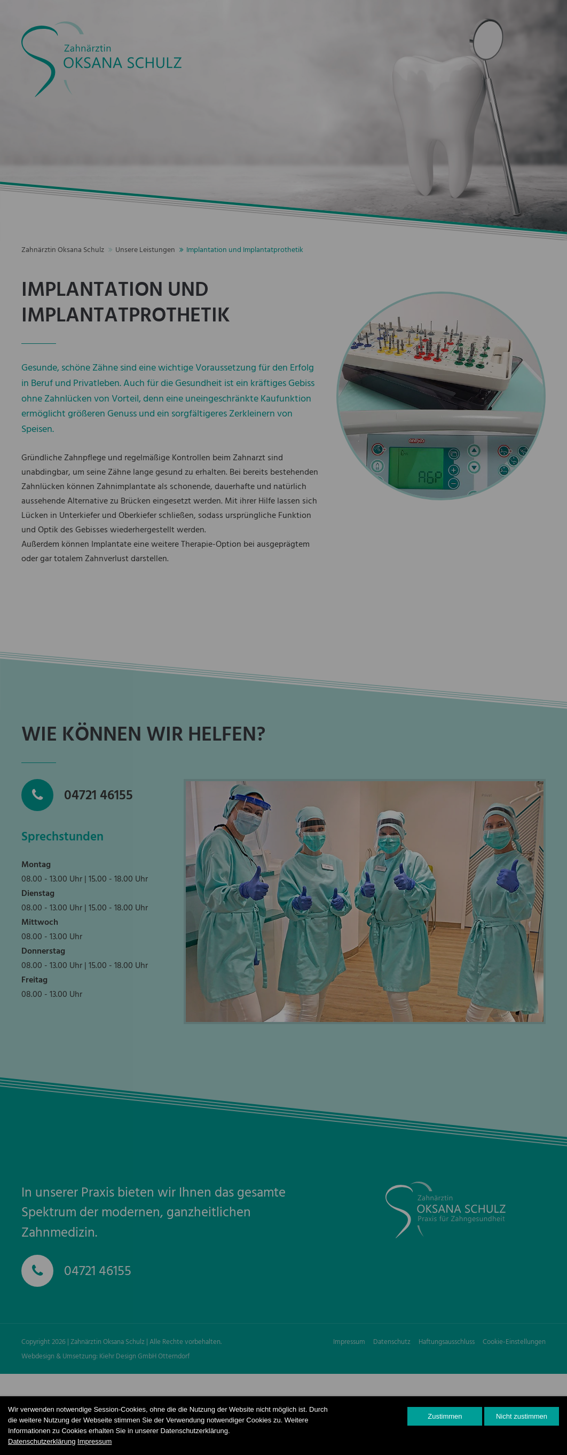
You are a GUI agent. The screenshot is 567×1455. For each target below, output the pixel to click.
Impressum (94, 1441)
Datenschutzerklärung (41, 1441)
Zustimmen (445, 1416)
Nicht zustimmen (521, 1416)
